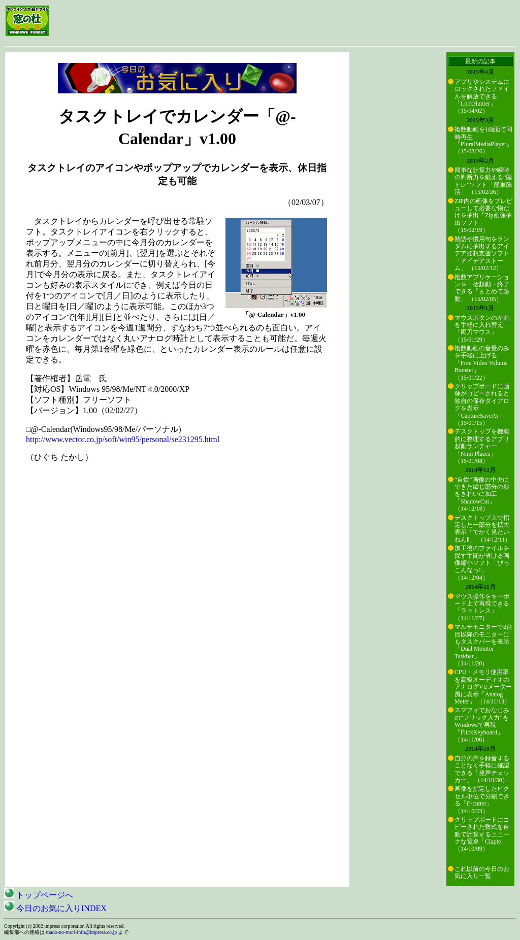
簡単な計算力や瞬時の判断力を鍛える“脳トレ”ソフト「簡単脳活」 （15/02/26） (483, 180)
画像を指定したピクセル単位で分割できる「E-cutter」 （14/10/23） (481, 799)
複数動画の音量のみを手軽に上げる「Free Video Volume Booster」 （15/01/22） (481, 363)
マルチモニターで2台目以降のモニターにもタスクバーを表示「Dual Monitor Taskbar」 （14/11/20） (483, 645)
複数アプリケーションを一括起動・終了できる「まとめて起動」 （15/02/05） (481, 288)
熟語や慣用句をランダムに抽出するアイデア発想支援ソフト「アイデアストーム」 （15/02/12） (481, 254)
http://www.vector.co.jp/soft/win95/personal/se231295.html (122, 439)
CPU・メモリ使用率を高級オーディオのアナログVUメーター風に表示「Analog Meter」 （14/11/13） (483, 686)
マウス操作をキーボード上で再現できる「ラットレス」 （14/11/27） (481, 607)
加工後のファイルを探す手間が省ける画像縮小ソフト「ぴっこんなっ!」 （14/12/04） (481, 563)
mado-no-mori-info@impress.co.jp (81, 932)
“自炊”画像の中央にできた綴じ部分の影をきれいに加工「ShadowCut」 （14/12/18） (481, 494)
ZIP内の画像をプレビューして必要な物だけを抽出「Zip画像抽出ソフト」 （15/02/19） (483, 215)
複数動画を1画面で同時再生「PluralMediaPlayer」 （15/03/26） (483, 140)
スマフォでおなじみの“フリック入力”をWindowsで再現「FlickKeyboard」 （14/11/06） (481, 725)
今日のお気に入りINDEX (55, 908)
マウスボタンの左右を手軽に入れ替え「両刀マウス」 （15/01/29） (481, 328)
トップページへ (38, 895)
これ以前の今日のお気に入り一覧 (481, 872)
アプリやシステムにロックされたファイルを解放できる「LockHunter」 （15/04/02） (481, 96)
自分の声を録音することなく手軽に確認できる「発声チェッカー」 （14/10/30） (481, 769)
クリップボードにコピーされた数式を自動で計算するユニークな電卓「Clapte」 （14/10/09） (481, 834)
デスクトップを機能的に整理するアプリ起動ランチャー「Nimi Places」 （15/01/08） (481, 446)
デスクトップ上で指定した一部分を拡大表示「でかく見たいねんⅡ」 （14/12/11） (482, 528)
